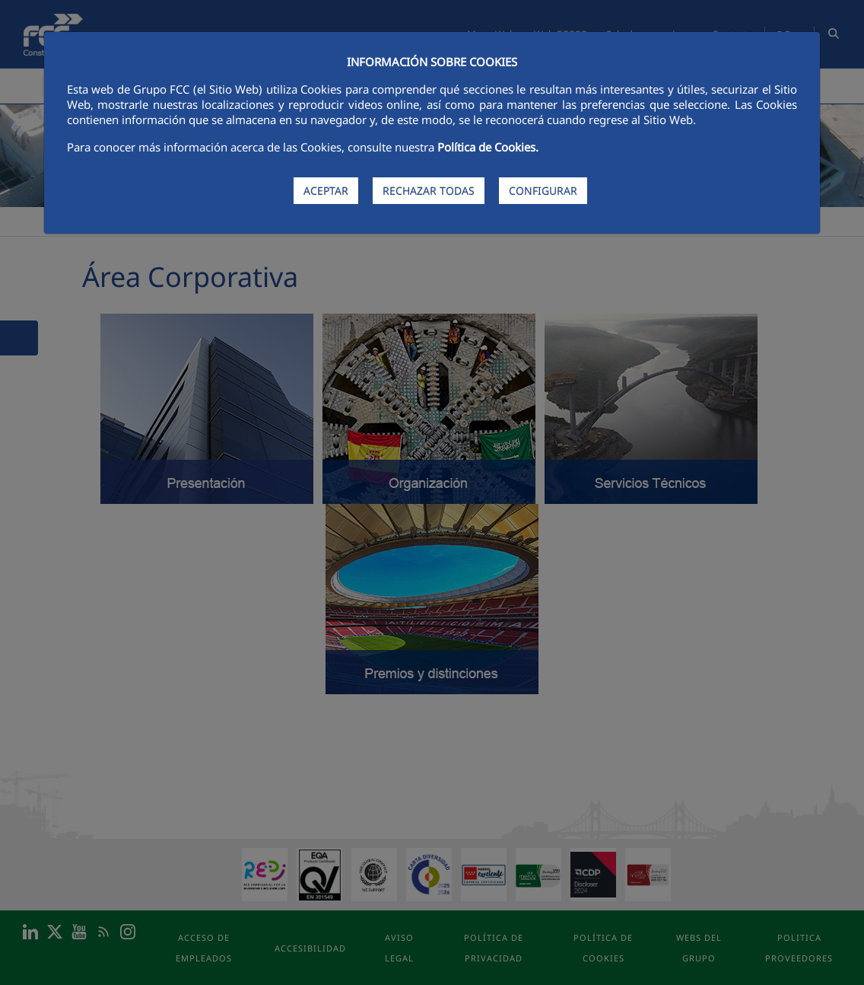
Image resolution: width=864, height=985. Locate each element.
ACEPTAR (325, 190)
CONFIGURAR (543, 190)
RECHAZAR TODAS (429, 190)
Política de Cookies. (487, 147)
